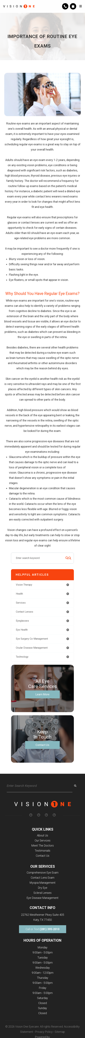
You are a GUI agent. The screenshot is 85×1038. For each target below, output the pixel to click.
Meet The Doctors (42, 845)
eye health (22, 629)
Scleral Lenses (42, 892)
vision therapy (24, 584)
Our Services (42, 840)
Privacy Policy (44, 1031)
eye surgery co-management (32, 638)
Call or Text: (42, 929)
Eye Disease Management (42, 897)
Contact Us (42, 745)
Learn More (42, 694)
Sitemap (60, 1031)
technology (22, 656)
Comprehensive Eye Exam (42, 872)
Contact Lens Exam (42, 877)
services (21, 602)
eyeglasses (22, 620)
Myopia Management (42, 882)
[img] (30, 815)
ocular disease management (32, 647)
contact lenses (24, 611)
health (19, 593)
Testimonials (42, 850)
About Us (42, 835)
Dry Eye (42, 887)
